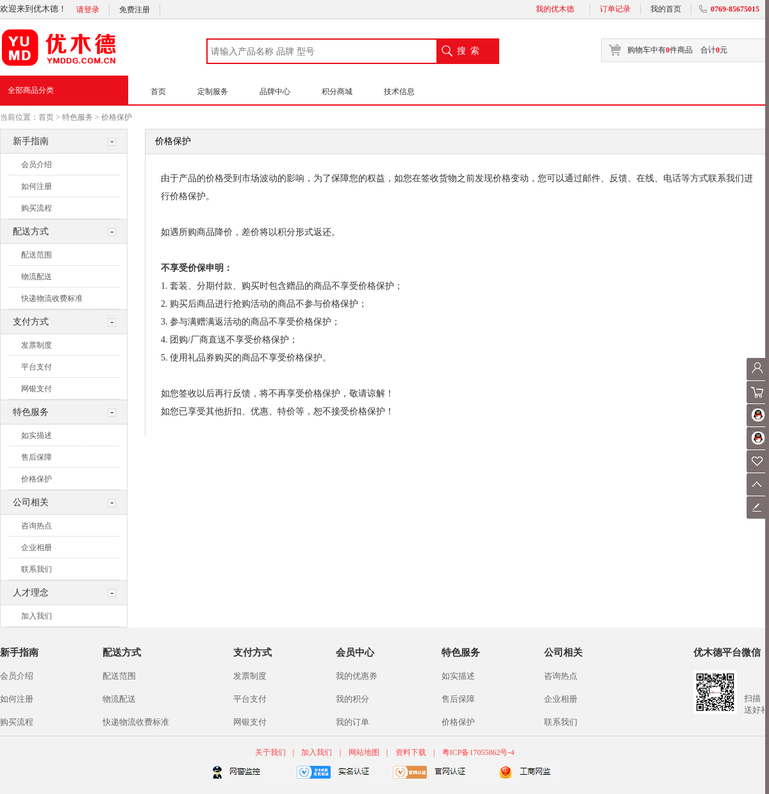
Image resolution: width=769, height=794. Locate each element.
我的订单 (352, 722)
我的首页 (665, 8)
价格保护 (116, 117)
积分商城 (337, 91)
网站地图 (364, 752)
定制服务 (212, 91)
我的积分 (352, 699)
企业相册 (36, 547)
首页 (158, 91)
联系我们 (36, 569)
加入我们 (36, 616)
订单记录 (615, 8)
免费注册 (134, 9)
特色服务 (77, 117)
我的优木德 (555, 8)
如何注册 (36, 186)
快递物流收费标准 (52, 298)
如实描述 (36, 435)
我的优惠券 (356, 676)
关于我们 (271, 752)
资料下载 (410, 752)
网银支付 (36, 388)
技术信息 (399, 91)
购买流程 (36, 208)
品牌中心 (275, 91)
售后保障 (36, 457)
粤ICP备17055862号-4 (478, 752)
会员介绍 (36, 164)
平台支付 (36, 366)
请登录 (87, 9)
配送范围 (36, 254)
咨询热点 (36, 525)
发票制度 (36, 345)
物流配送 (36, 276)
